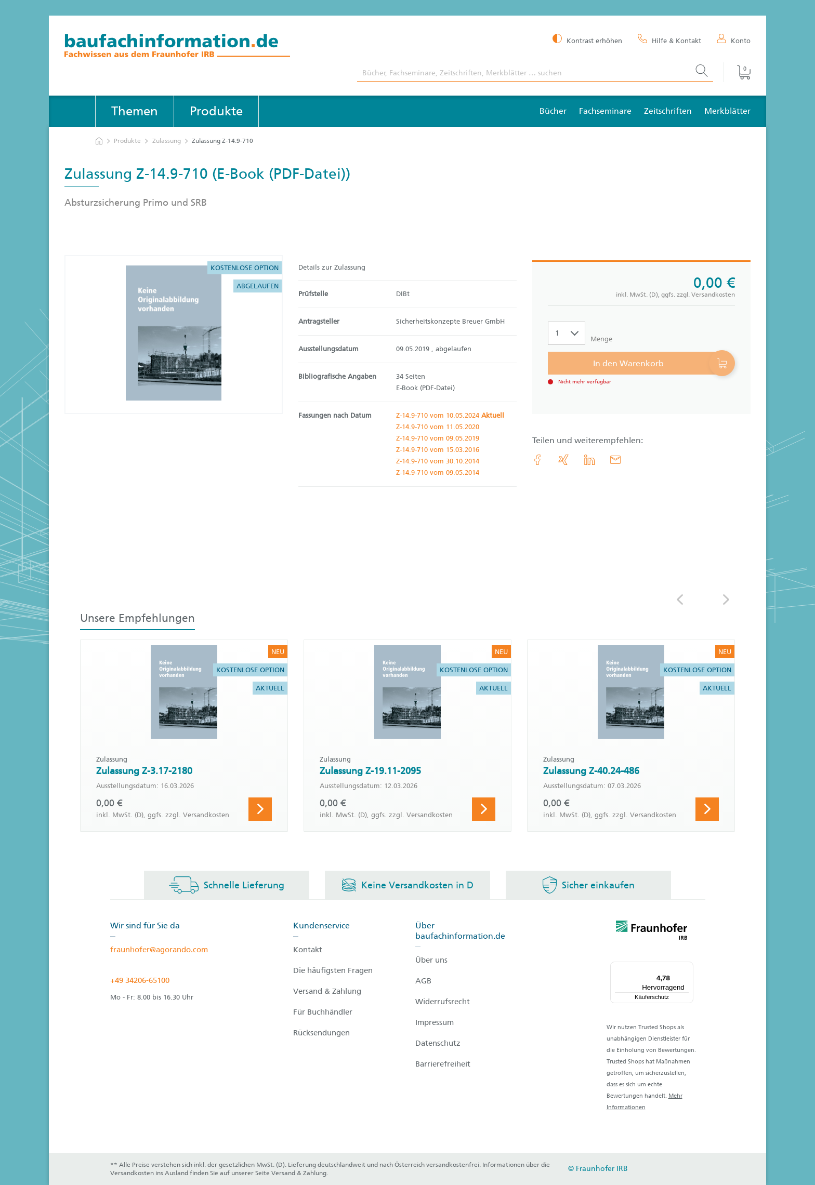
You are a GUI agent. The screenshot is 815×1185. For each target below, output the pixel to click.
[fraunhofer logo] (652, 932)
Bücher (553, 111)
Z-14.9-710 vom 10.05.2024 (450, 415)
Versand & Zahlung (327, 991)
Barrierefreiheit (442, 1064)
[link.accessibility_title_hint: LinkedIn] (589, 460)
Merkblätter (727, 111)
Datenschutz (438, 1043)
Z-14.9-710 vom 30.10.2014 (437, 461)
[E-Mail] (615, 460)
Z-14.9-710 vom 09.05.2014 (437, 472)
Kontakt (307, 949)
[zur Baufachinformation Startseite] (202, 47)
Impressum (434, 1022)
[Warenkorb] (737, 72)
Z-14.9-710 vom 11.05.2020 (437, 427)
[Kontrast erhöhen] (587, 40)
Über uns (431, 960)
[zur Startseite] (99, 141)
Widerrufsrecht (442, 1001)
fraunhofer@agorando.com (159, 949)
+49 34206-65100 (139, 980)
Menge (601, 339)
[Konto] (734, 40)
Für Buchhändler (322, 1012)
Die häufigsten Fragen (333, 970)
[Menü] (687, 968)
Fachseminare (605, 111)
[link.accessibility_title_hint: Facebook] (537, 460)
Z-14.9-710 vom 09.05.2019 (437, 438)
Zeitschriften (668, 111)
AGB (423, 981)
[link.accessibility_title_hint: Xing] (563, 460)
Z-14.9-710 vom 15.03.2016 (437, 450)
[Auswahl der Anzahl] (566, 333)
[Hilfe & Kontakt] (669, 40)
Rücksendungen (321, 1032)
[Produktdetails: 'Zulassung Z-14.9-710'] (173, 334)
